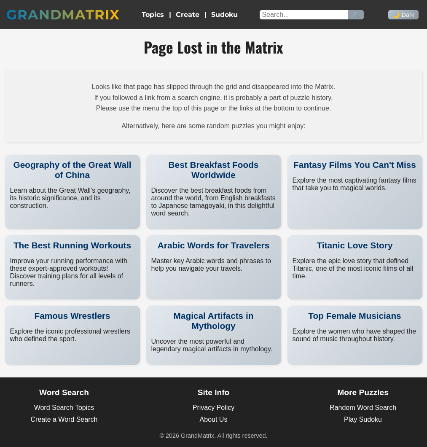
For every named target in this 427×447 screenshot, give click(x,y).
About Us (214, 419)
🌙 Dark (403, 14)
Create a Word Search (64, 419)
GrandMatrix (63, 14)
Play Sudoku (363, 419)
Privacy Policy (214, 407)
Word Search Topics (64, 407)
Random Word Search (363, 407)
